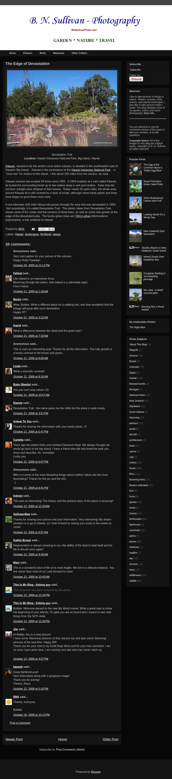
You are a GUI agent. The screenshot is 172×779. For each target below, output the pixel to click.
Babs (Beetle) (22, 384)
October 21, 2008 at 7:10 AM (30, 335)
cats (131, 457)
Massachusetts (137, 383)
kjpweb (18, 666)
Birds (43, 53)
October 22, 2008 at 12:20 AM (31, 506)
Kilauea (10, 166)
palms (132, 536)
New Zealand (136, 400)
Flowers (27, 53)
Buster (132, 361)
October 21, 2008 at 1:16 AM (30, 291)
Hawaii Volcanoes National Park (91, 169)
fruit (131, 490)
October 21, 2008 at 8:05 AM (30, 358)
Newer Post (14, 739)
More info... (150, 113)
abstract (133, 423)
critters (133, 462)
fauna (132, 468)
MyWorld (45, 234)
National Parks (137, 395)
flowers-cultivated (138, 485)
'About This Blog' (138, 344)
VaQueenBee (21, 514)
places (57, 234)
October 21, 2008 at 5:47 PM (30, 431)
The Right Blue (137, 327)
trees (132, 569)
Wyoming (134, 417)
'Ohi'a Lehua (82, 216)
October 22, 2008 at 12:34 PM (31, 595)
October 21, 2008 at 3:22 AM (30, 317)
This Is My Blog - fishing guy (32, 584)
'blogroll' (133, 350)
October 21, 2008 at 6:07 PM (30, 461)
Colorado (134, 367)
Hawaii (19, 234)
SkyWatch (134, 406)
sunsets (133, 564)
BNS (16, 696)
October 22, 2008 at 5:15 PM (30, 688)
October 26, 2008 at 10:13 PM (31, 714)
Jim (15, 629)
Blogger (95, 771)
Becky (17, 299)
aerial (132, 429)
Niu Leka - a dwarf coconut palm (153, 291)
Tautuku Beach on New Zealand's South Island (154, 249)
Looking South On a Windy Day (154, 216)
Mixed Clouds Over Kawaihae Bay (154, 258)
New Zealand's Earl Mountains (154, 232)
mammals (134, 530)
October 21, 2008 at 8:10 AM (30, 376)
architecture (135, 440)
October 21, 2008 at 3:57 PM (30, 413)
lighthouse (134, 524)
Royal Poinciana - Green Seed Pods (153, 183)
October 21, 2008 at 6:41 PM (30, 487)
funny (132, 496)
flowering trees (137, 479)
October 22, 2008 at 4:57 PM (30, 658)
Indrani (17, 495)
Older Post (110, 739)
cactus (132, 451)
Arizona (133, 355)
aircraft (133, 434)
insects (133, 513)
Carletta (18, 439)
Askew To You (22, 421)
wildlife (133, 580)
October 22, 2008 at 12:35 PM (31, 621)
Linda (17, 366)
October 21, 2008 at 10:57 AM (31, 395)
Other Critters (79, 53)
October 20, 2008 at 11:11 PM (31, 265)
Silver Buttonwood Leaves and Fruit (153, 199)
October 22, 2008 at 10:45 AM (31, 576)
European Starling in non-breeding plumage (154, 276)
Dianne (17, 402)
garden (133, 502)
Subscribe (135, 69)
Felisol (18, 273)
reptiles (133, 552)
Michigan (134, 389)
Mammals (58, 53)
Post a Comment (20, 722)
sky (131, 558)
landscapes (32, 234)
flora (131, 474)
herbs (132, 507)
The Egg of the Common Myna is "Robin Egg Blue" (153, 167)
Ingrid (17, 325)
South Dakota (136, 412)
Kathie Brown (22, 540)
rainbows (134, 547)
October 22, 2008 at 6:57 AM (30, 532)
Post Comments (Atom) (70, 749)
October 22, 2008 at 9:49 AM (30, 554)
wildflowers (135, 575)
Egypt (132, 372)
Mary (16, 562)
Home (12, 53)
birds (132, 445)
